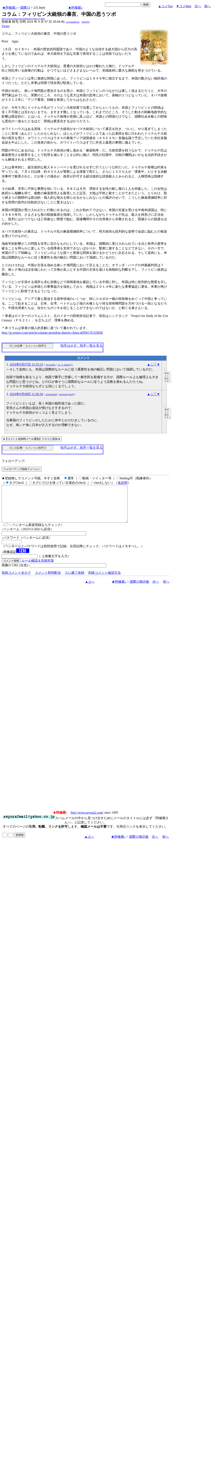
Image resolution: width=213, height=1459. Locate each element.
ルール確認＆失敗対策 (37, 568)
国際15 (25, 7)
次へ (198, 6)
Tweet (6, 26)
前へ (207, 6)
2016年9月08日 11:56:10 (26, 394)
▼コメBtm (183, 6)
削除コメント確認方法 (104, 580)
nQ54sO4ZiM (51, 394)
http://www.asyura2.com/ (87, 820)
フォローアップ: (13, 461)
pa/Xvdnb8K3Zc (72, 22)
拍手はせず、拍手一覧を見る (81, 345)
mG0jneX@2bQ (66, 394)
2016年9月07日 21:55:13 (26, 364)
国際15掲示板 (139, 589)
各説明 (122, 482)
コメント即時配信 (48, 580)
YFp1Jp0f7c (51, 365)
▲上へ (90, 589)
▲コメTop (165, 6)
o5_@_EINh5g (64, 365)
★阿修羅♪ (9, 7)
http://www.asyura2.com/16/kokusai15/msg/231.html (23, 18)
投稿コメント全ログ (16, 580)
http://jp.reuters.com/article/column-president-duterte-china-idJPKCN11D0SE (52, 332)
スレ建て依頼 (74, 580)
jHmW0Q (86, 22)
